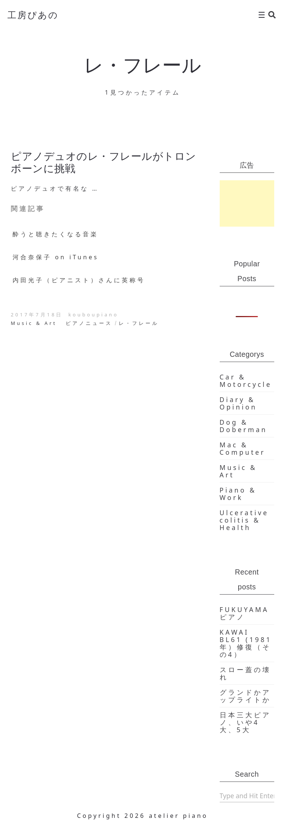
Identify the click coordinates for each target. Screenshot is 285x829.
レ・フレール (139, 323)
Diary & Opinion (238, 403)
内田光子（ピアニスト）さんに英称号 (79, 280)
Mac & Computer (242, 448)
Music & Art (34, 323)
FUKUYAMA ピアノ (244, 613)
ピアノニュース (89, 323)
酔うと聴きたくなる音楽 (55, 234)
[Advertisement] (247, 203)
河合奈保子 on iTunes (56, 257)
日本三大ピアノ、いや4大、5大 (245, 722)
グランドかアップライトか (245, 695)
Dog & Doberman (244, 425)
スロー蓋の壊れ (245, 673)
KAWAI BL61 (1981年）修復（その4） (246, 643)
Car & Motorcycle (246, 380)
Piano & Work (238, 493)
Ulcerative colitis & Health (244, 520)
